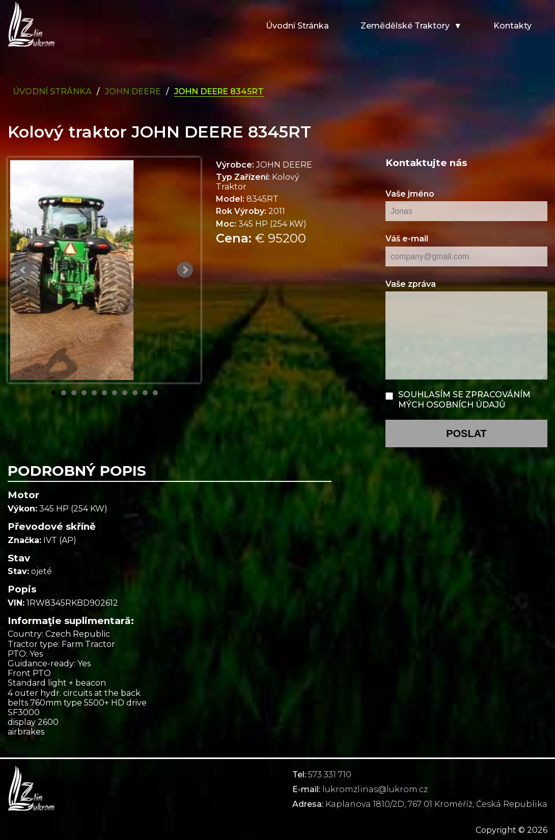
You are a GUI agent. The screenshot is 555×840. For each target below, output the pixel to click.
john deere (133, 91)
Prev (23, 270)
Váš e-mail (406, 238)
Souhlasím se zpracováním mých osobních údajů (464, 399)
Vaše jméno (409, 194)
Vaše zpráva (410, 284)
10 (145, 392)
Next (185, 270)
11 (155, 392)
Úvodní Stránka (52, 91)
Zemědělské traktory (405, 26)
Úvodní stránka (297, 26)
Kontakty (512, 26)
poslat (466, 433)
